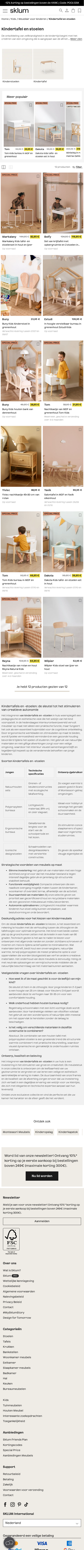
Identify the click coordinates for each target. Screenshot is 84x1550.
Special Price (11, 1450)
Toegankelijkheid (14, 1421)
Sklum (11, 1275)
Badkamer (9, 1373)
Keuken (8, 1383)
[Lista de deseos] (79, 10)
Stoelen (8, 1336)
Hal (5, 1378)
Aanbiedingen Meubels (18, 1455)
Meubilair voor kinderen (32, 19)
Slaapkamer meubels (16, 1367)
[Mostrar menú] (5, 10)
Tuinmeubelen (12, 1405)
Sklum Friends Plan (15, 1439)
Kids (13, 19)
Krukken (8, 1346)
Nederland (13, 1523)
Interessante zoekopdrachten (22, 1415)
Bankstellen (10, 1352)
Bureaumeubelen (14, 1388)
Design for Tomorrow (17, 1317)
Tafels (7, 1341)
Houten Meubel (13, 1410)
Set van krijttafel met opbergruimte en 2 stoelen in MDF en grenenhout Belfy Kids (61, 245)
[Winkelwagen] (73, 10)
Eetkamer (9, 1362)
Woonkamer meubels (17, 1357)
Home (5, 19)
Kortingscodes (12, 1444)
